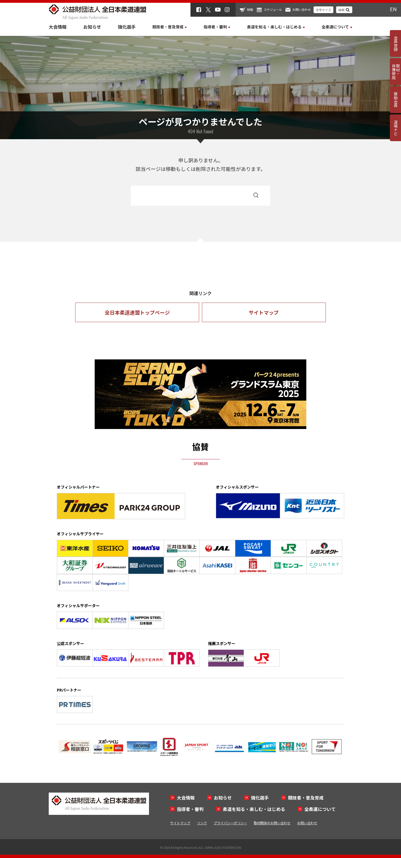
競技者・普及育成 (306, 797)
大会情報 (58, 26)
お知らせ (92, 26)
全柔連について (320, 809)
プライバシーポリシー (230, 822)
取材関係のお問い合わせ (272, 822)
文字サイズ (323, 10)
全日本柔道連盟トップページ (137, 312)
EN (393, 9)
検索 (341, 10)
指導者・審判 (190, 809)
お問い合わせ (301, 9)
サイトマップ (264, 312)
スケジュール (273, 9)
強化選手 (127, 26)
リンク (202, 822)
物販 (250, 9)
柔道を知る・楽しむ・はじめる (254, 809)
